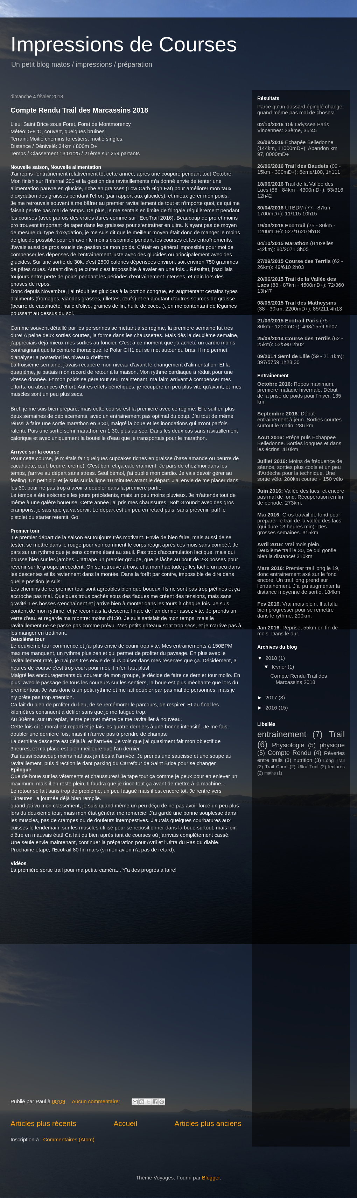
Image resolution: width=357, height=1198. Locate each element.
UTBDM (295, 208)
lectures (336, 766)
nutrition (303, 760)
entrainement (281, 734)
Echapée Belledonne (309, 142)
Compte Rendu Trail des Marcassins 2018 (79, 110)
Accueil (125, 1123)
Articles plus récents (43, 1123)
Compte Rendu (289, 752)
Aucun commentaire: (96, 1101)
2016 (272, 708)
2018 (272, 658)
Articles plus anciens (208, 1123)
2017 (272, 697)
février (280, 667)
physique (332, 745)
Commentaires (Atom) (68, 1139)
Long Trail (334, 760)
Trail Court (276, 766)
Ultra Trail (308, 766)
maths (270, 773)
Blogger (211, 1178)
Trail (337, 734)
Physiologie (288, 745)
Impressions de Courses (123, 44)
